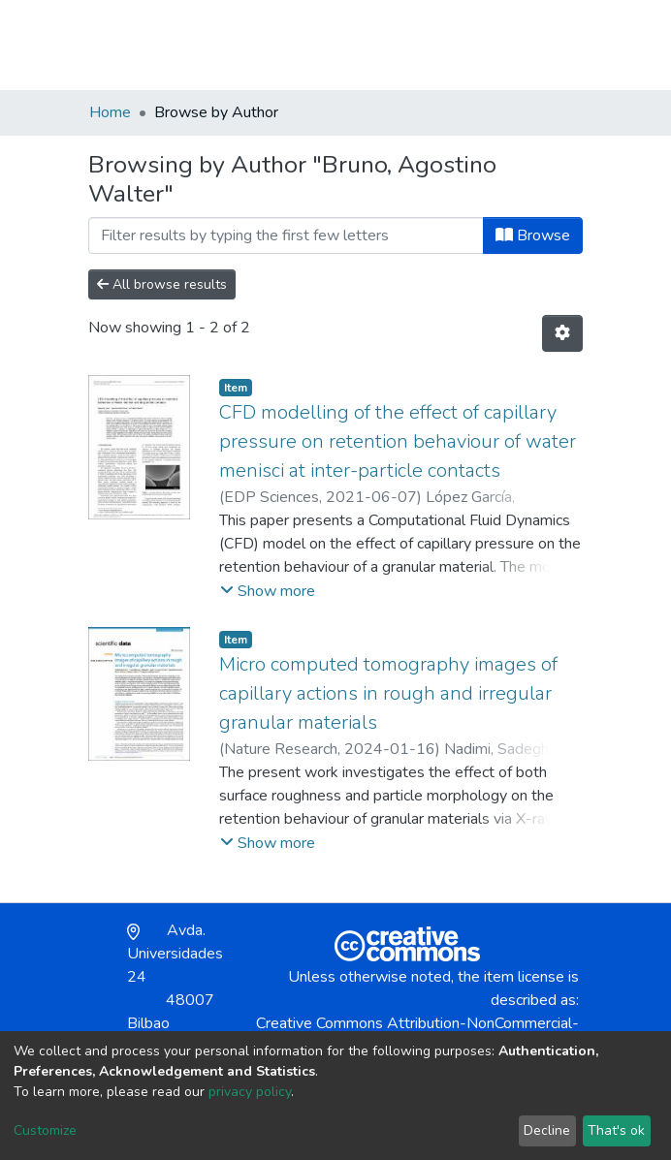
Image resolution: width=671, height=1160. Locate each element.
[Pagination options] (562, 333)
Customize (45, 1130)
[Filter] (286, 235)
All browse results (162, 284)
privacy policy (249, 1091)
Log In (512, 44)
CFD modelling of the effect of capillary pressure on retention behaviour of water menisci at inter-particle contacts (397, 441)
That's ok (616, 1130)
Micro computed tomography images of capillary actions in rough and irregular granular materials (388, 693)
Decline (547, 1130)
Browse (532, 235)
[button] (470, 44)
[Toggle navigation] (570, 44)
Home (110, 112)
